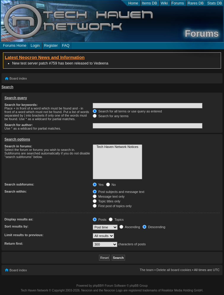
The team (146, 270)
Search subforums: (19, 184)
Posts (100, 219)
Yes (98, 184)
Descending (154, 227)
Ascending (129, 227)
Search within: (15, 191)
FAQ (65, 45)
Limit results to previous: (23, 235)
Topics (116, 219)
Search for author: (18, 125)
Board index (18, 78)
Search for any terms (111, 116)
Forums (178, 3)
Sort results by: (16, 226)
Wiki (164, 3)
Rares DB (196, 3)
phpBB (97, 285)
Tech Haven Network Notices (117, 147)
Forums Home (14, 45)
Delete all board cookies (173, 270)
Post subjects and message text (118, 192)
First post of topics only (112, 206)
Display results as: (18, 219)
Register (50, 45)
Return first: (13, 243)
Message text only (109, 196)
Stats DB (214, 3)
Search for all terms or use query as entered (127, 111)
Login (35, 45)
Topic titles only (106, 201)
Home (133, 3)
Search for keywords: (21, 105)
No (111, 184)
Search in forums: (18, 146)
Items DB (149, 3)
